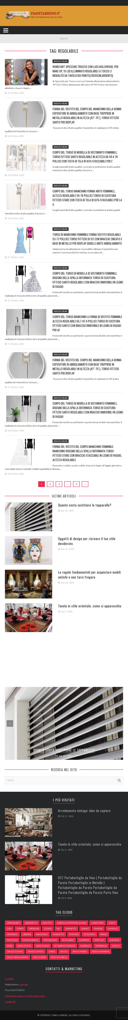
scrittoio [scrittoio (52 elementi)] (99, 940)
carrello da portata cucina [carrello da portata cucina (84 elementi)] (71, 923)
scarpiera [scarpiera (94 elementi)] (84, 940)
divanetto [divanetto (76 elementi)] (70, 928)
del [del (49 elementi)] (58, 928)
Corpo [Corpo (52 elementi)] (20, 928)
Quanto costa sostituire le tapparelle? (84, 505)
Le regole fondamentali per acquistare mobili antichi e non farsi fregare (89, 575)
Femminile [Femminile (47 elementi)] (12, 934)
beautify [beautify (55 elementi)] (47, 923)
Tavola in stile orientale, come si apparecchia (89, 605)
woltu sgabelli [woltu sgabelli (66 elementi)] (59, 957)
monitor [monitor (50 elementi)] (73, 934)
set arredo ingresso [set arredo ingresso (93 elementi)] (64, 946)
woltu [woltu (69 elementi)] (63, 951)
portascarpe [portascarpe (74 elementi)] (50, 940)
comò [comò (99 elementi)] (112, 923)
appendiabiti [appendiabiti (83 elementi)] (13, 923)
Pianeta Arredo (60, 1015)
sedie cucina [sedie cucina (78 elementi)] (42, 946)
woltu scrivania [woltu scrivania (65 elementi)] (100, 951)
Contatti (9, 978)
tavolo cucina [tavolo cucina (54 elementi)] (14, 951)
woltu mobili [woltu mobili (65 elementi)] (80, 951)
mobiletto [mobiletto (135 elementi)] (58, 934)
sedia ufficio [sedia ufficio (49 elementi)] (24, 946)
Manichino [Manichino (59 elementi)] (42, 934)
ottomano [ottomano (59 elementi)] (89, 934)
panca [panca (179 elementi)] (103, 934)
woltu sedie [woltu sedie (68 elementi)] (39, 957)
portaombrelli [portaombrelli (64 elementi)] (30, 940)
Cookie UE (10, 1001)
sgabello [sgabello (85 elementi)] (85, 946)
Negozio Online (60, 61)
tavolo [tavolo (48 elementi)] (116, 946)
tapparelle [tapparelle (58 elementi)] (101, 946)
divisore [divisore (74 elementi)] (98, 928)
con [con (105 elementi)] (9, 928)
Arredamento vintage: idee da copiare (84, 810)
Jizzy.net (24, 984)
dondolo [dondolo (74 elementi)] (113, 928)
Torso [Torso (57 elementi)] (52, 951)
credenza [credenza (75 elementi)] (34, 928)
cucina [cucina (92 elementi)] (48, 928)
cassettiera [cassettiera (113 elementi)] (97, 923)
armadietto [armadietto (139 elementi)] (31, 923)
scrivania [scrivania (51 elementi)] (114, 940)
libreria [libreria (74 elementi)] (27, 934)
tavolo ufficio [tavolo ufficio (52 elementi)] (35, 951)
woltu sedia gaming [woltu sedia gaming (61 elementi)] (17, 957)
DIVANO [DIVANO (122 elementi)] (85, 928)
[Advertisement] (64, 659)
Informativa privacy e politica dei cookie (25, 995)
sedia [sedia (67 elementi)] (9, 946)
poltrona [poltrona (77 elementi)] (12, 940)
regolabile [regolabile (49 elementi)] (68, 940)
